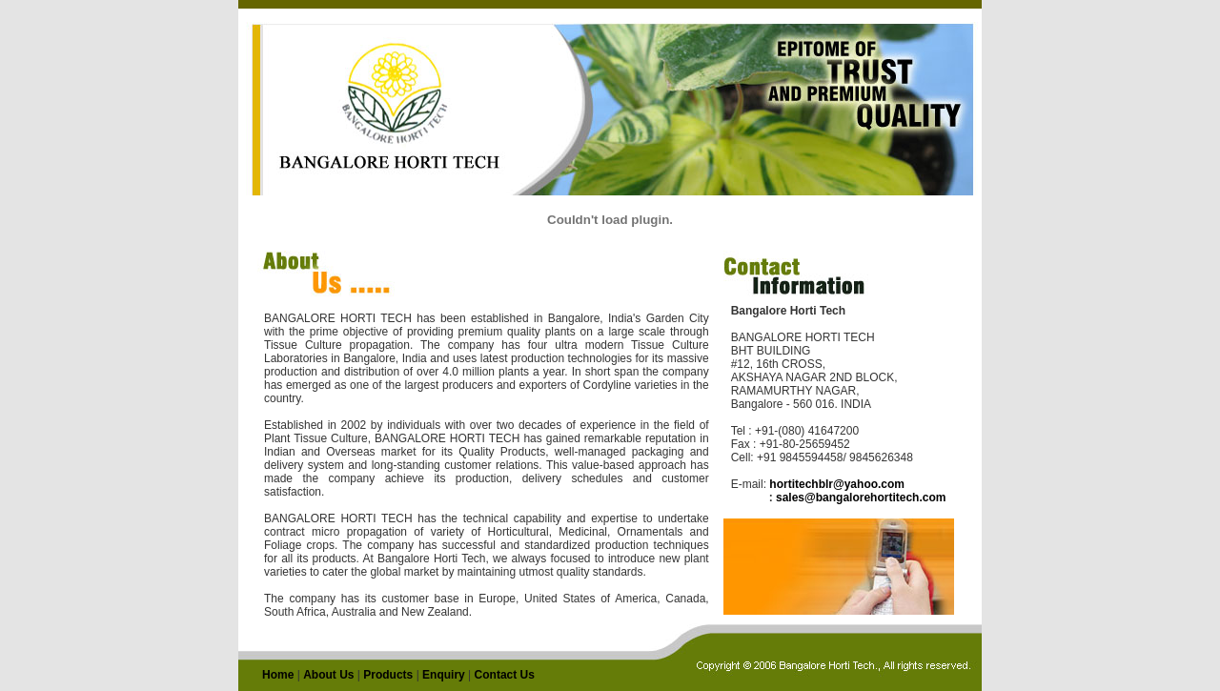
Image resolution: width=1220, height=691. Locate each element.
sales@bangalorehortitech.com (861, 497)
